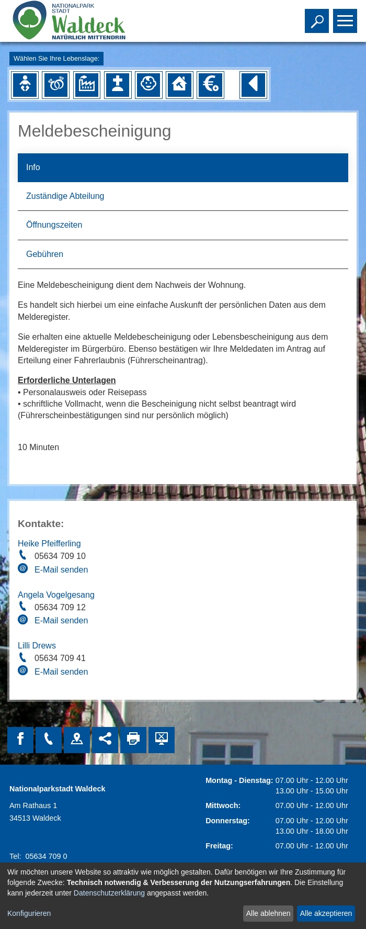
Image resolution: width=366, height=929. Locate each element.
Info (33, 167)
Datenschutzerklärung (109, 893)
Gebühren (44, 254)
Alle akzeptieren (326, 913)
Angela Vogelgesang (56, 594)
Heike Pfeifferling (49, 543)
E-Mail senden (61, 569)
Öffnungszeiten (54, 224)
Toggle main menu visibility (346, 16)
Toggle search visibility (318, 16)
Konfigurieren (29, 913)
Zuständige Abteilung (65, 196)
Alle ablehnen (268, 913)
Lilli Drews (37, 645)
